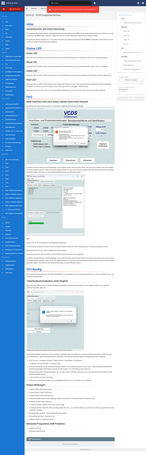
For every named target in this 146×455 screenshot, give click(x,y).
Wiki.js (89, 449)
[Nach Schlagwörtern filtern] (95, 3)
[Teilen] (128, 98)
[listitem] (131, 19)
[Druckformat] (133, 98)
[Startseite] (3, 9)
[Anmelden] (143, 3)
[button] (138, 3)
